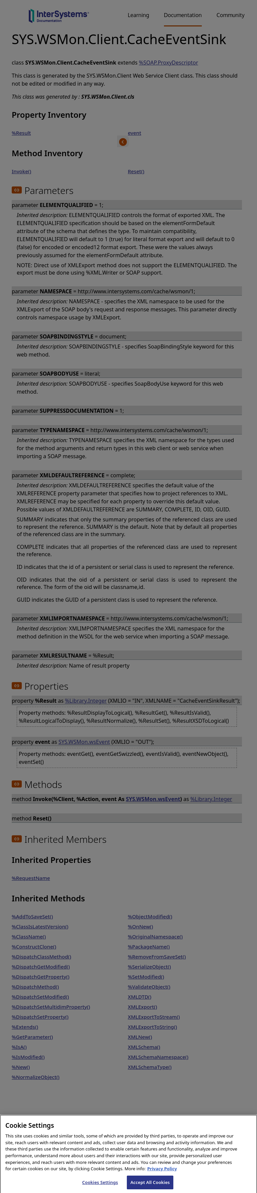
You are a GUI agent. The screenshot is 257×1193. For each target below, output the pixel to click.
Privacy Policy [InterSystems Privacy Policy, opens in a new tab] (162, 1173)
